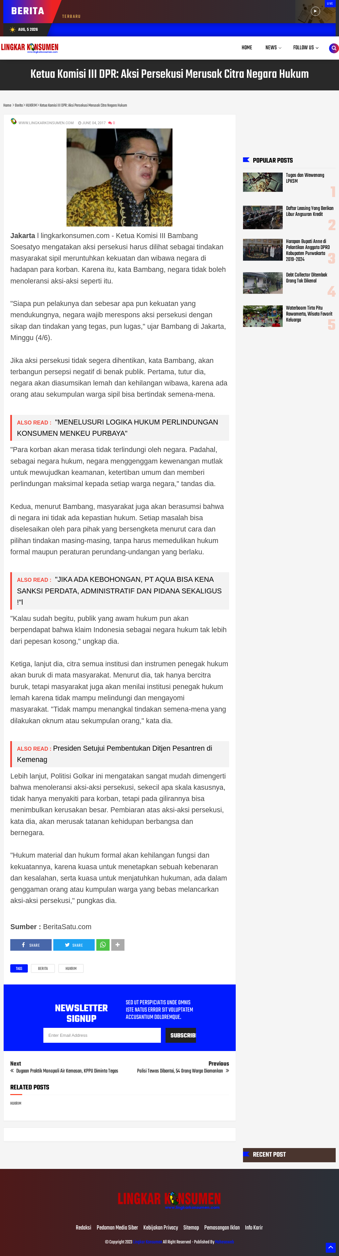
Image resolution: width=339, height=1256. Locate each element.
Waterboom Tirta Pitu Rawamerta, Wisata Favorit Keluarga (309, 314)
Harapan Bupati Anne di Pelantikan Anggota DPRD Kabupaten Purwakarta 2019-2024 (308, 250)
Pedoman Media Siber (117, 1228)
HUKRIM (71, 969)
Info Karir (254, 1228)
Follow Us (303, 47)
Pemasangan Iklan (222, 1228)
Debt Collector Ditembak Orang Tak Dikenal (306, 278)
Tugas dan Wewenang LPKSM (305, 178)
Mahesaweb (224, 1242)
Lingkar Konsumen (147, 1242)
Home (247, 47)
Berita (43, 969)
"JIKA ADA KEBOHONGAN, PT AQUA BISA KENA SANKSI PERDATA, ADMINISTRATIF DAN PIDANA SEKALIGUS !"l (119, 591)
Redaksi (83, 1228)
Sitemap (191, 1228)
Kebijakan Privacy (160, 1228)
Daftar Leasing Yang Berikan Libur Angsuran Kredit (310, 211)
